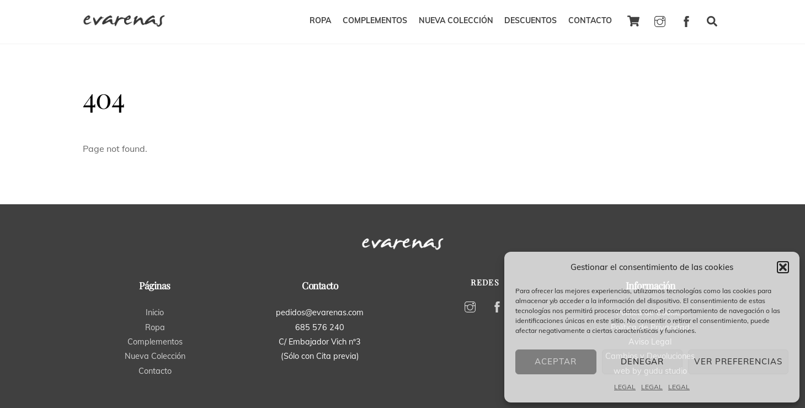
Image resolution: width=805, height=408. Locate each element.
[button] (782, 267)
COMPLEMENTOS (375, 20)
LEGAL (625, 387)
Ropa (155, 327)
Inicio (155, 312)
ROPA (320, 20)
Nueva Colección (155, 356)
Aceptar (556, 361)
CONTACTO (590, 20)
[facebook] (686, 19)
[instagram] (660, 19)
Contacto (155, 371)
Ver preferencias (738, 361)
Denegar (642, 361)
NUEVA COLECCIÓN (456, 20)
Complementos (155, 342)
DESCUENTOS (530, 20)
